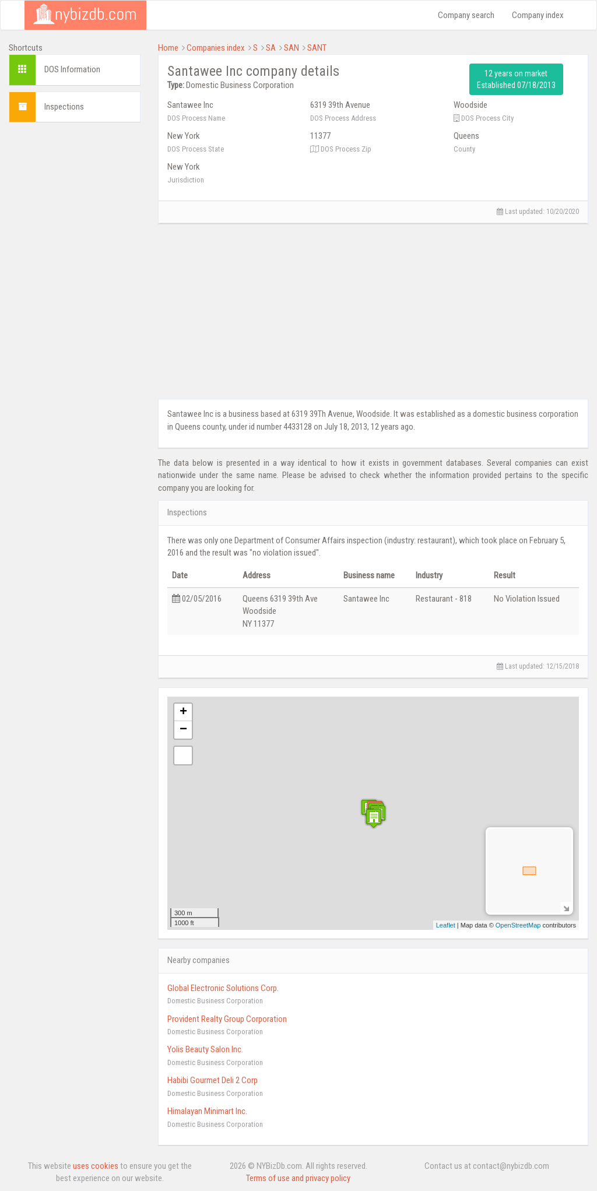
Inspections (64, 106)
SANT (316, 48)
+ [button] (183, 712)
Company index (538, 15)
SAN (291, 48)
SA (271, 48)
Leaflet (445, 925)
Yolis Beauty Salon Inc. (205, 1049)
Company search (466, 15)
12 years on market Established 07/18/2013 (516, 79)
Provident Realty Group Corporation (227, 1019)
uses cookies (95, 1166)
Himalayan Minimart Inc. (207, 1111)
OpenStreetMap (518, 925)
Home (168, 48)
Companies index (216, 48)
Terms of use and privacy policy (298, 1178)
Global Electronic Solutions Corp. (223, 988)
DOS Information (72, 69)
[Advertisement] (75, 306)
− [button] (183, 730)
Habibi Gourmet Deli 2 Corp (212, 1080)
